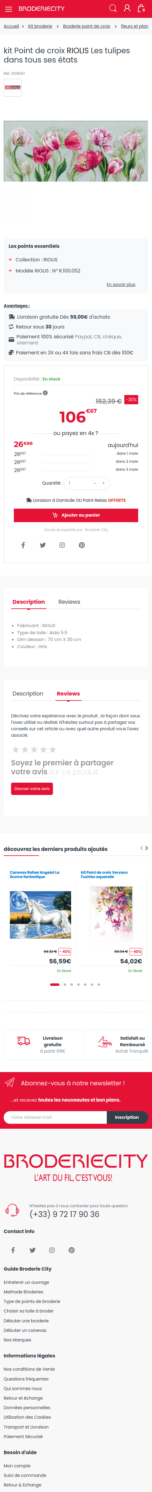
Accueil (11, 26)
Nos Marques (17, 1340)
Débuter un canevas (25, 1330)
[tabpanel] (40, 919)
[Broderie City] (41, 9)
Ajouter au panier (76, 515)
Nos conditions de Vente (29, 1369)
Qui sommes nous (23, 1388)
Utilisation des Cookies (27, 1417)
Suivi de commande (25, 1475)
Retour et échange (23, 1398)
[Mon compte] (127, 9)
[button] (113, 8)
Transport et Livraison (26, 1427)
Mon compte (17, 1466)
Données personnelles (27, 1408)
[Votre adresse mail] (55, 1117)
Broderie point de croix (86, 26)
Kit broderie (40, 26)
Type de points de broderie (32, 1301)
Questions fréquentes (26, 1379)
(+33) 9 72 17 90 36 (64, 1214)
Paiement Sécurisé (23, 1437)
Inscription (127, 1117)
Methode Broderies (23, 1292)
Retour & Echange (22, 1485)
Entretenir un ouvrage (26, 1282)
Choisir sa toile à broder (29, 1311)
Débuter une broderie (26, 1321)
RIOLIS (78, 50)
